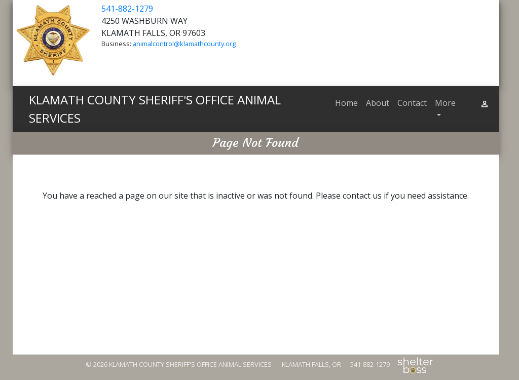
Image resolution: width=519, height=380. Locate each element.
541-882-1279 (127, 8)
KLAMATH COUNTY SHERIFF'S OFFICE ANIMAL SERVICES (155, 108)
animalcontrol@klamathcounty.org (184, 43)
